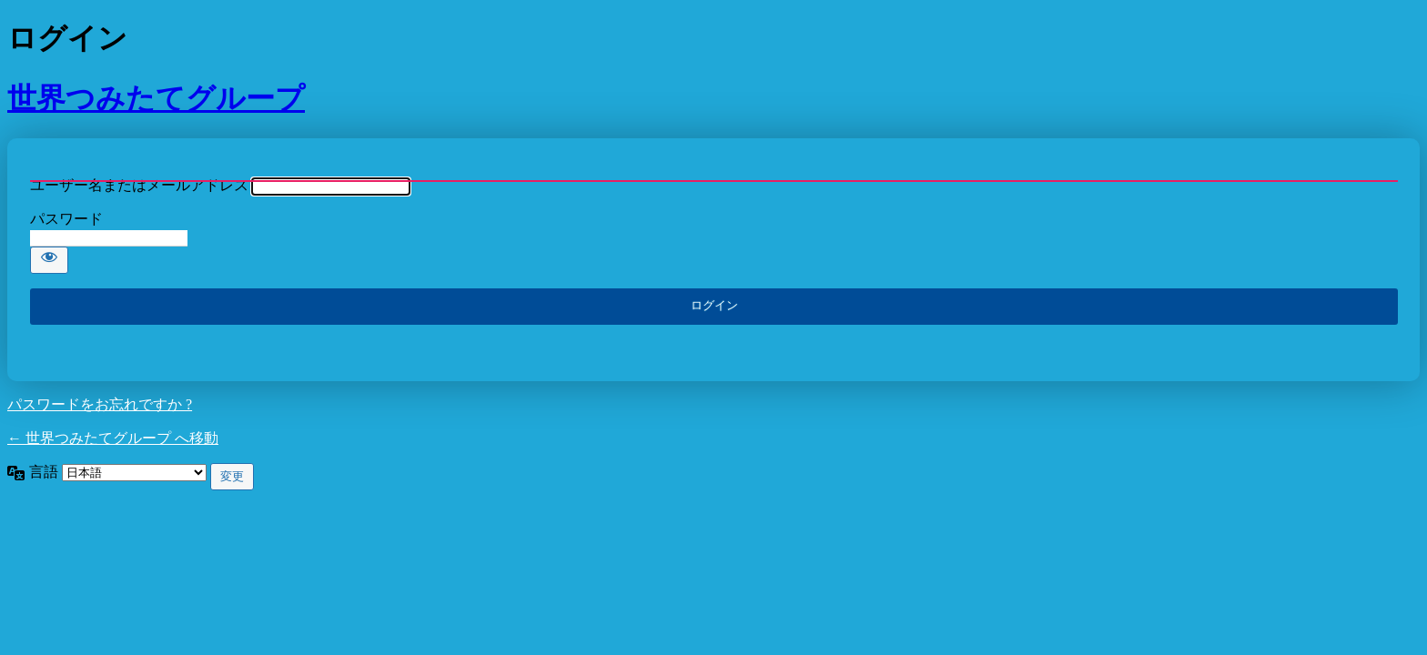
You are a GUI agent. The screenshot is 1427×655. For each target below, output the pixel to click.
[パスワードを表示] (49, 260)
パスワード (66, 219)
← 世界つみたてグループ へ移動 (112, 438)
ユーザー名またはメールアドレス (139, 185)
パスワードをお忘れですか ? (99, 404)
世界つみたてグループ (156, 98)
